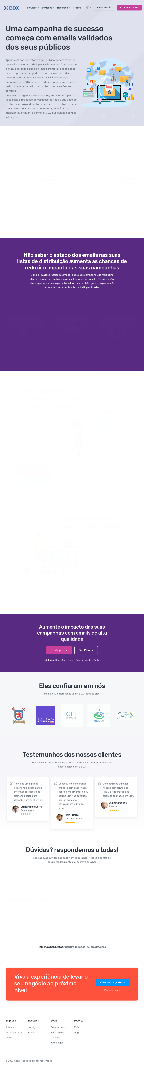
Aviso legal (57, 1042)
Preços (77, 7)
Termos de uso (59, 1027)
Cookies (55, 1037)
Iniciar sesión (104, 7)
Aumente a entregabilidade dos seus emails (55, 179)
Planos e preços (112, 990)
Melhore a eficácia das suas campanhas (21, 183)
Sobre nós (11, 1027)
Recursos (62, 7)
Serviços (32, 7)
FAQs (76, 1027)
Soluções (47, 7)
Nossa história (14, 1032)
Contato (10, 1037)
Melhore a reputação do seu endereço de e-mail (123, 180)
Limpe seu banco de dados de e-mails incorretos (89, 179)
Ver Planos (86, 650)
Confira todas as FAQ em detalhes (85, 947)
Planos (32, 1032)
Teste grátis (59, 650)
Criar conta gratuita (112, 982)
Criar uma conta (129, 7)
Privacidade (57, 1032)
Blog (76, 1032)
